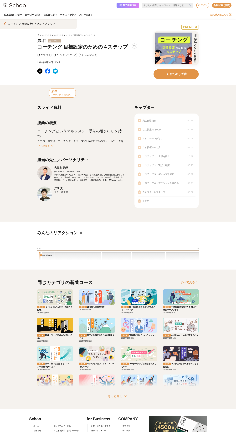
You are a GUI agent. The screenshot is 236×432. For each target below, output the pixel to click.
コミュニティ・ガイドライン (66, 425)
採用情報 (126, 420)
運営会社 (126, 411)
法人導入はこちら (220, 14)
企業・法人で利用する (100, 411)
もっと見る (46, 145)
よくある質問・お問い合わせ (66, 415)
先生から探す (50, 14)
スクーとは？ (85, 14)
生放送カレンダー (13, 14)
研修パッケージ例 (98, 415)
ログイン (203, 5)
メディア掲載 (128, 429)
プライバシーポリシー (63, 429)
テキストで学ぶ (68, 14)
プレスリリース (129, 425)
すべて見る (189, 282)
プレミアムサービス (62, 411)
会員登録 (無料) (221, 5)
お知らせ (37, 415)
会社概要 (126, 415)
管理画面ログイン (98, 425)
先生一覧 (37, 429)
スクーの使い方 (40, 425)
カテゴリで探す (33, 14)
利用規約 (57, 420)
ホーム (36, 411)
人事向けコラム (97, 420)
